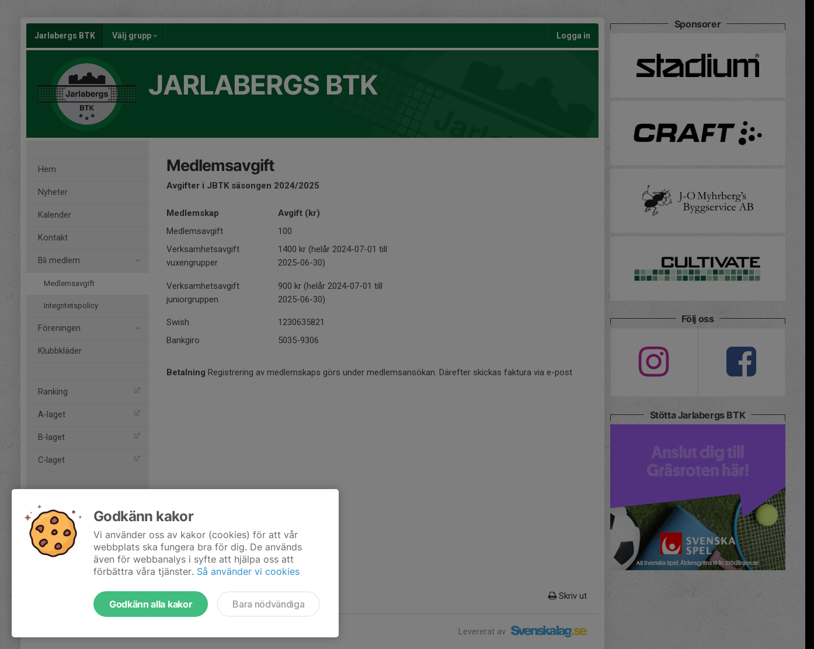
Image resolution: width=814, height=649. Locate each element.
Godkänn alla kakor (150, 604)
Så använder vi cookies (248, 571)
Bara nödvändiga (268, 604)
